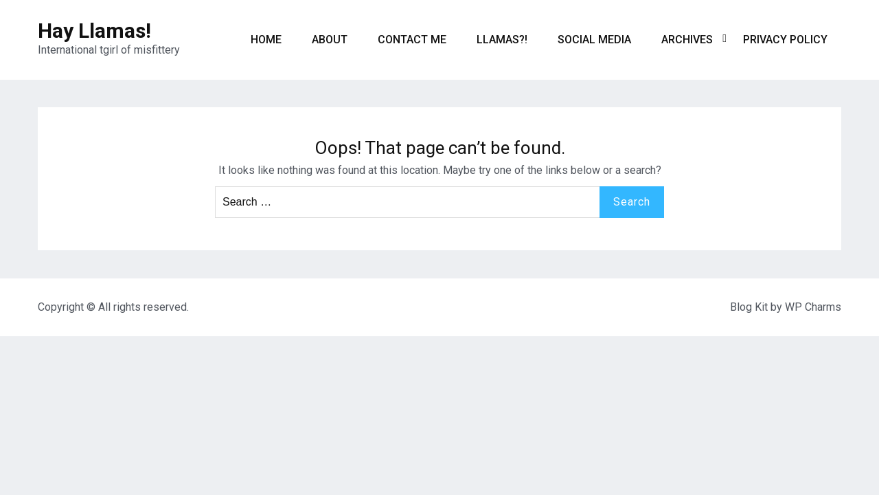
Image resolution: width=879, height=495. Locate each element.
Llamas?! (502, 39)
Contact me (412, 39)
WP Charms (813, 307)
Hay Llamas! (94, 31)
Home (266, 39)
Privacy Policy (785, 39)
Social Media (594, 39)
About (329, 39)
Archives (687, 39)
